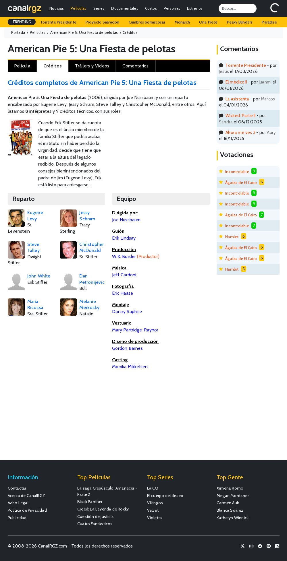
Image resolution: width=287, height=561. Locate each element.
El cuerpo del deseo (165, 495)
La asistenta (237, 99)
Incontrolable (237, 171)
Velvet (153, 510)
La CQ (153, 488)
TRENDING (21, 22)
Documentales (124, 8)
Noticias (56, 8)
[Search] (238, 8)
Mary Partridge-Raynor (135, 330)
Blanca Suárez (230, 510)
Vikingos (155, 502)
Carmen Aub (228, 502)
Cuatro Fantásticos (95, 523)
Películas (78, 8)
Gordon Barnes (127, 348)
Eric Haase (122, 293)
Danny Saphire (127, 311)
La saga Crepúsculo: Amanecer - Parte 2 (107, 491)
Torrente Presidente (58, 22)
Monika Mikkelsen (130, 366)
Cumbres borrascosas (147, 22)
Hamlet (231, 236)
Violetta (154, 517)
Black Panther (90, 501)
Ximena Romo (230, 488)
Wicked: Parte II (240, 115)
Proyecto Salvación (103, 22)
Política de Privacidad (27, 510)
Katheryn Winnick (233, 517)
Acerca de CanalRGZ (26, 495)
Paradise (269, 22)
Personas (172, 8)
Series (99, 8)
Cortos (151, 8)
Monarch (182, 22)
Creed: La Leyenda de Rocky (103, 509)
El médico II (236, 82)
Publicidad (17, 517)
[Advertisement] (194, 138)
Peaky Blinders (240, 22)
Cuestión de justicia (95, 516)
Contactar (17, 488)
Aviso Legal (18, 502)
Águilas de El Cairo (241, 182)
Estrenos (195, 8)
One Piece (208, 22)
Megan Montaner (233, 495)
